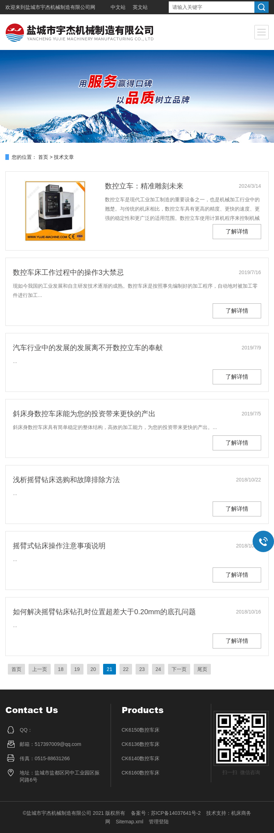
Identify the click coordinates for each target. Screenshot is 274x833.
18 (61, 669)
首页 (43, 157)
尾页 (202, 669)
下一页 (179, 669)
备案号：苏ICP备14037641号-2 (166, 813)
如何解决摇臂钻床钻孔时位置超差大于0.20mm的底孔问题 (104, 612)
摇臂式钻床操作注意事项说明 (59, 546)
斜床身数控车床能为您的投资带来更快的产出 (84, 414)
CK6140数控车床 (141, 758)
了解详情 (236, 231)
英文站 (140, 7)
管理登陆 (159, 821)
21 (109, 669)
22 (126, 669)
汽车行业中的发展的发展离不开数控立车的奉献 (88, 348)
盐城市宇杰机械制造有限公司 (57, 7)
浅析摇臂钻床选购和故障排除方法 (66, 480)
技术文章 (64, 157)
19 (77, 669)
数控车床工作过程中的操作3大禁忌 (68, 272)
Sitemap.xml (129, 821)
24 (158, 669)
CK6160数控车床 (141, 773)
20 (93, 669)
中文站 (118, 7)
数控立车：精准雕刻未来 (144, 186)
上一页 (39, 669)
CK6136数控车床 (141, 744)
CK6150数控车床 (141, 730)
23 (142, 669)
